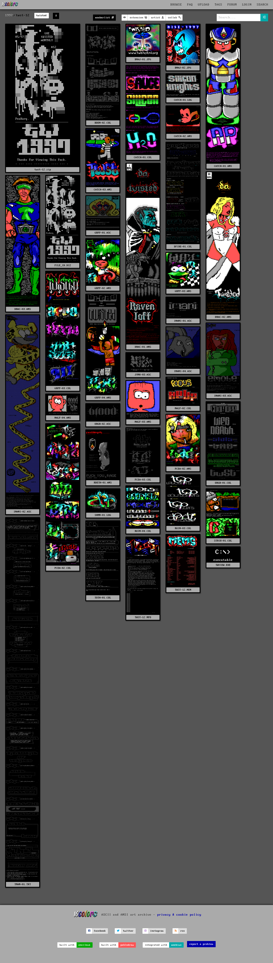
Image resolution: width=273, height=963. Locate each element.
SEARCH (262, 4)
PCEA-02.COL (63, 568)
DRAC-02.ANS (223, 317)
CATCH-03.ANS (103, 189)
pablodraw (127, 945)
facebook (100, 930)
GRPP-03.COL (63, 388)
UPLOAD (203, 4)
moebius (176, 945)
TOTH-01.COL (103, 597)
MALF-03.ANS (143, 421)
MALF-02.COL (183, 408)
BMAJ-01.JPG (143, 59)
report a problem (201, 944)
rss (182, 930)
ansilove (84, 945)
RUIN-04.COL (143, 531)
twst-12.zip (43, 169)
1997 (9, 15)
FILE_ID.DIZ (63, 265)
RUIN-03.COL (183, 528)
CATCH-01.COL (143, 157)
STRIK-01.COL (223, 540)
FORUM (232, 4)
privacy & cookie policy (179, 914)
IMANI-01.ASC (183, 321)
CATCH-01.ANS (223, 166)
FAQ (190, 4)
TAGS (218, 4)
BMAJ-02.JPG (183, 67)
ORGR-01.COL (223, 483)
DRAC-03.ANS (23, 309)
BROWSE (176, 4)
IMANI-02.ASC (23, 511)
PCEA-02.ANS (183, 468)
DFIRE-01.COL (183, 246)
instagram (157, 930)
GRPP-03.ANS (183, 291)
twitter (128, 930)
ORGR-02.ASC (103, 424)
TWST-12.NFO (143, 617)
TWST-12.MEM (183, 589)
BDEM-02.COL (103, 122)
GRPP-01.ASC (103, 232)
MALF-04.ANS (63, 417)
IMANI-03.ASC (223, 395)
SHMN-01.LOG (103, 515)
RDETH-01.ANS (103, 482)
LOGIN (247, 4)
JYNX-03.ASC (143, 374)
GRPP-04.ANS (103, 397)
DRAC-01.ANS (143, 347)
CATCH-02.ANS (183, 136)
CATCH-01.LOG (183, 100)
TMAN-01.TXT (23, 884)
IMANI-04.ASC (183, 371)
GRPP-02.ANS (103, 288)
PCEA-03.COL (143, 479)
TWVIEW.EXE (223, 565)
